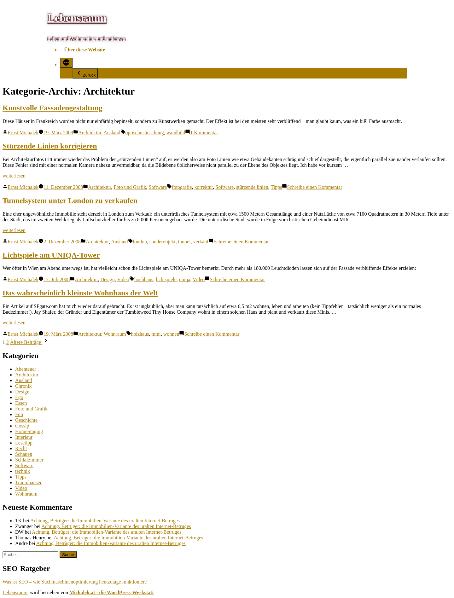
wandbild (175, 132)
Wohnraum (115, 334)
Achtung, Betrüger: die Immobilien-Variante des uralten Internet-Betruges (105, 520)
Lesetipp (23, 442)
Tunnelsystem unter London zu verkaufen (70, 200)
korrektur (203, 187)
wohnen (171, 334)
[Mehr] (66, 63)
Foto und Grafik (130, 187)
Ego (19, 397)
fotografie (182, 187)
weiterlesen (14, 175)
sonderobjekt (162, 241)
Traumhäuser (28, 482)
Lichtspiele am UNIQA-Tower (51, 255)
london (140, 241)
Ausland (111, 132)
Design (107, 279)
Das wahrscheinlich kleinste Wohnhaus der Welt (80, 293)
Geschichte (26, 420)
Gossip (22, 425)
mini (155, 334)
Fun (19, 414)
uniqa (184, 279)
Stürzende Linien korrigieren (50, 146)
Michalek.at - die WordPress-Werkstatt (111, 592)
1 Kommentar (204, 132)
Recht (21, 448)
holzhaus (140, 334)
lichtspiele (166, 279)
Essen (21, 403)
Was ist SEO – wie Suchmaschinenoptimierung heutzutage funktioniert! (75, 581)
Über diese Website (84, 49)
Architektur (89, 132)
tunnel (184, 241)
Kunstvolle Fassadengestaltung (52, 108)
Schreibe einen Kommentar (314, 187)
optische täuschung (144, 132)
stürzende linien (252, 187)
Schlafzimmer (29, 459)
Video (123, 279)
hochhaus (143, 279)
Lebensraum (76, 18)
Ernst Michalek (23, 132)
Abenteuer (25, 369)
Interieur (23, 437)
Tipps (276, 187)
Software (158, 187)
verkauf (201, 241)
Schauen (23, 454)
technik (22, 471)
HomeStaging (29, 431)
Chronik (23, 386)
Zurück (85, 73)
